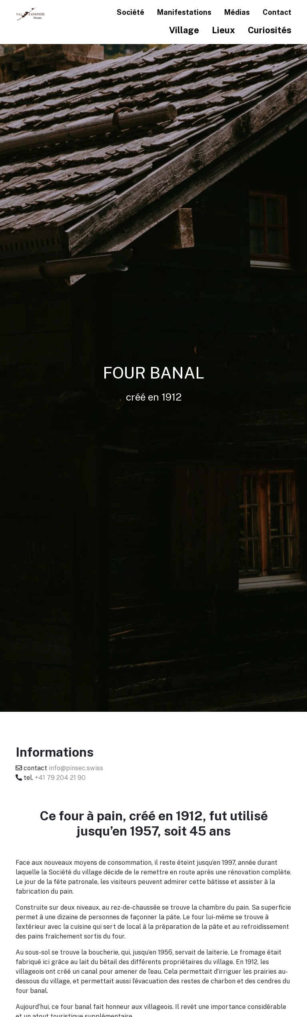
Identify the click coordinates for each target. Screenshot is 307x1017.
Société (130, 12)
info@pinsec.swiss (76, 768)
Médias (237, 12)
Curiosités (269, 29)
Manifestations (184, 12)
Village (184, 29)
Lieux (223, 29)
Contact (277, 12)
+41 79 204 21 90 (60, 777)
